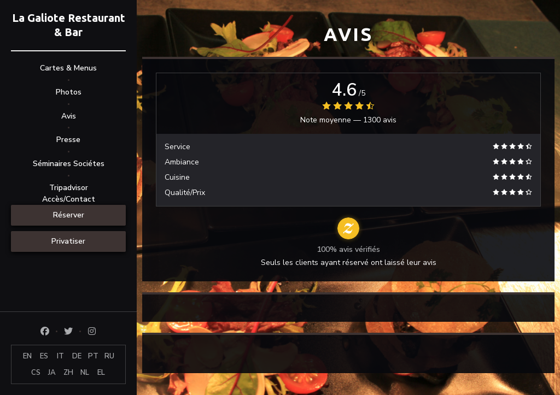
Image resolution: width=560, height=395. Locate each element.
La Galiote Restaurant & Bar (68, 24)
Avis (68, 116)
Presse (68, 139)
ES (44, 356)
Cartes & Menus (68, 68)
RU (109, 356)
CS (35, 373)
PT (93, 356)
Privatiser (68, 241)
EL (101, 373)
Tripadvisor (68, 187)
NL (84, 373)
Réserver (68, 215)
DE (76, 356)
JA (52, 373)
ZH (68, 373)
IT (60, 356)
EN (27, 356)
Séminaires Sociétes (68, 163)
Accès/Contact (68, 199)
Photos (68, 92)
